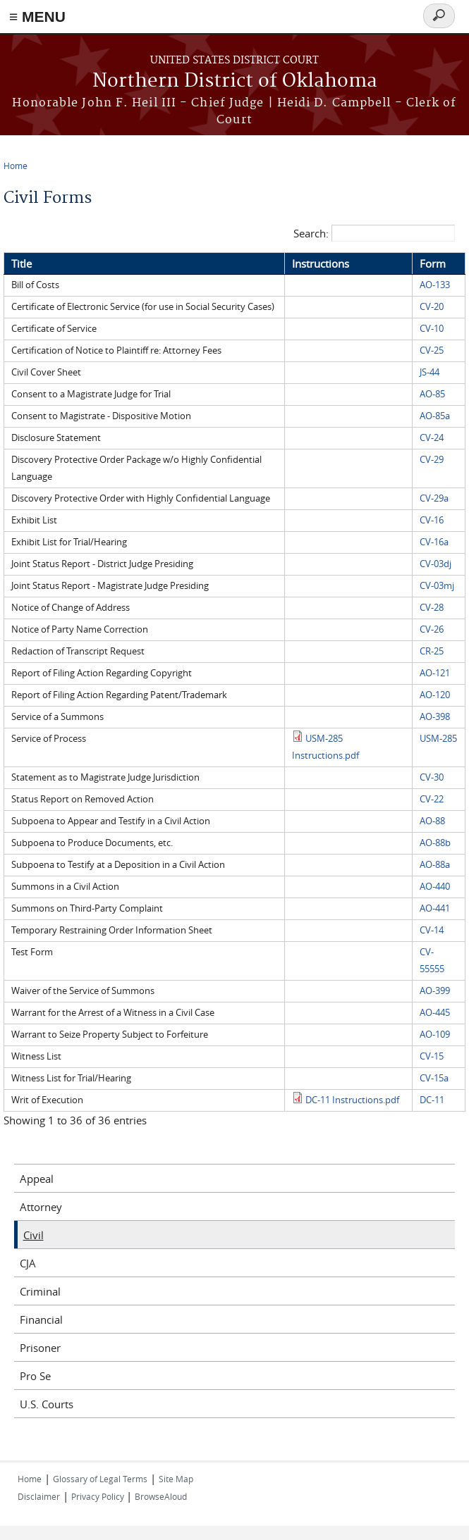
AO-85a (435, 416)
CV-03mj (437, 586)
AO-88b (435, 843)
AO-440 (435, 887)
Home (16, 165)
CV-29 (432, 460)
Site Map (176, 1478)
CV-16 (432, 520)
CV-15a (434, 1078)
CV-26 (432, 629)
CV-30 (432, 777)
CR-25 (432, 651)
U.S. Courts (46, 1404)
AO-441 (435, 908)
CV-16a (434, 542)
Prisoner (40, 1348)
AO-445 (435, 1013)
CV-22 (432, 799)
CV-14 (432, 930)
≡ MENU (37, 16)
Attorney (41, 1207)
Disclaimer (39, 1496)
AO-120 (435, 695)
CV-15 (432, 1056)
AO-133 (435, 285)
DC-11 (432, 1100)
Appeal (37, 1179)
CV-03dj (435, 564)
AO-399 (435, 991)
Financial (41, 1319)
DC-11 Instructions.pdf (352, 1100)
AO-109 (435, 1035)
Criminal (40, 1291)
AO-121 (435, 673)
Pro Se (35, 1376)
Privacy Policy (98, 1496)
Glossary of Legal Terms (100, 1478)
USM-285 (438, 739)
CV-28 (432, 608)
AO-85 (432, 394)
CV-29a (434, 498)
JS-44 (429, 372)
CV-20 (432, 307)
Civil (33, 1235)
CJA (28, 1263)
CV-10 (432, 329)
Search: (374, 233)
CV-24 (432, 438)
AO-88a (435, 865)
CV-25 (432, 350)
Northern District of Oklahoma (234, 81)
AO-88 (432, 821)
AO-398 (435, 717)
